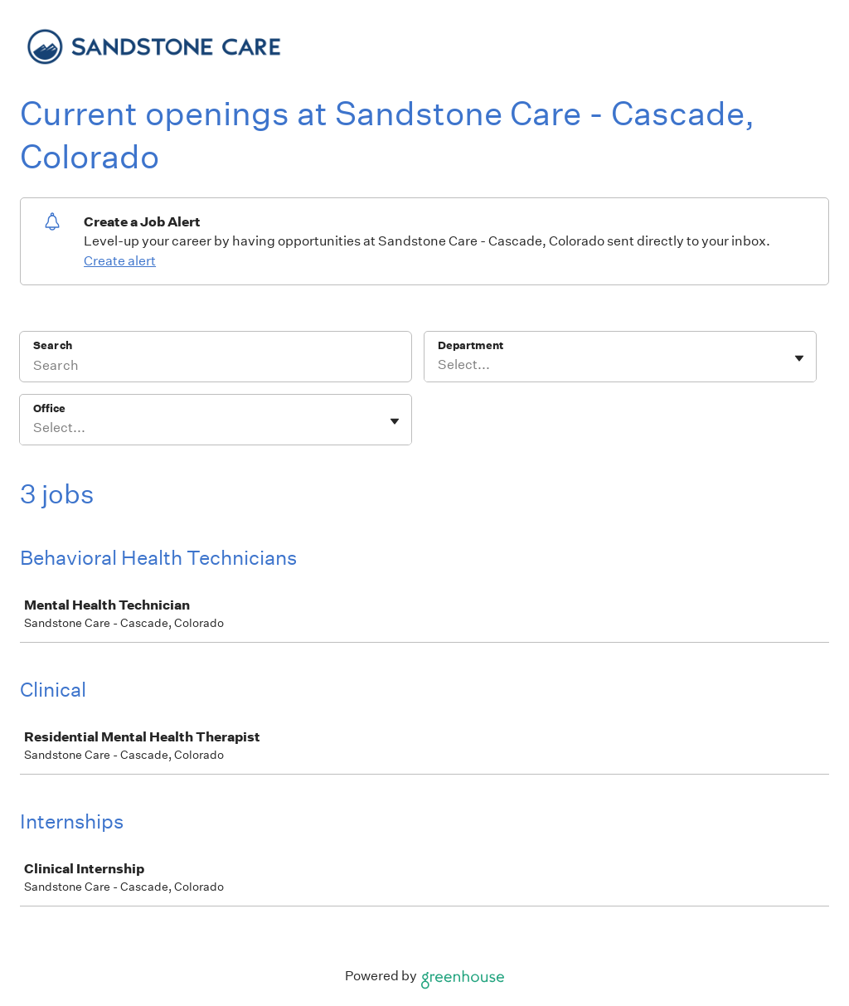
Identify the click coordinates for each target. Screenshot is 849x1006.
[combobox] (439, 365)
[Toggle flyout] (799, 358)
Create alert (120, 261)
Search (52, 345)
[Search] (215, 367)
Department (470, 345)
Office (49, 408)
